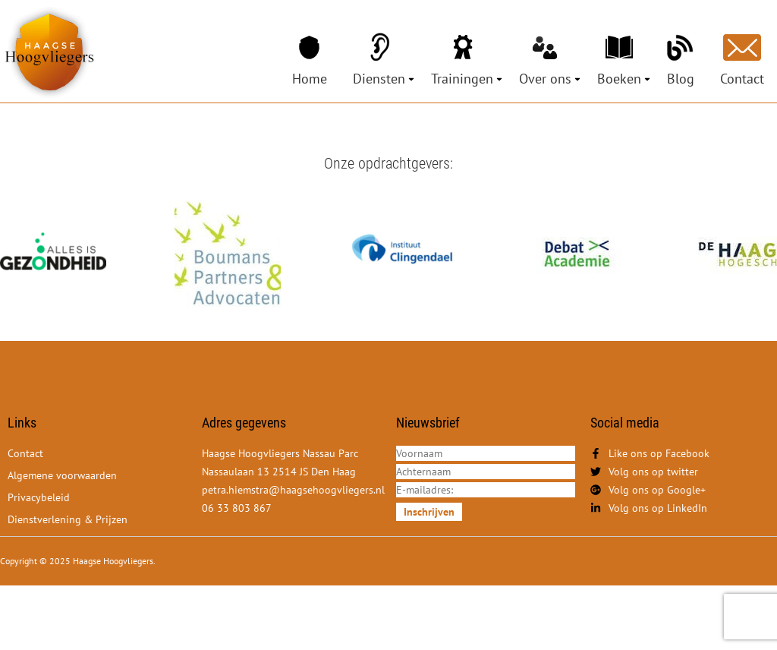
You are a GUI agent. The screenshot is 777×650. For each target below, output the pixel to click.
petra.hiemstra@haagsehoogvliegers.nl (293, 490)
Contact (742, 78)
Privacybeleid (39, 497)
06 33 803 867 (237, 508)
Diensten (379, 78)
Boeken (619, 78)
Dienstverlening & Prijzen (67, 519)
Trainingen (462, 78)
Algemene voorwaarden (62, 475)
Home (309, 78)
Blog (680, 78)
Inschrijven (429, 512)
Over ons (545, 78)
